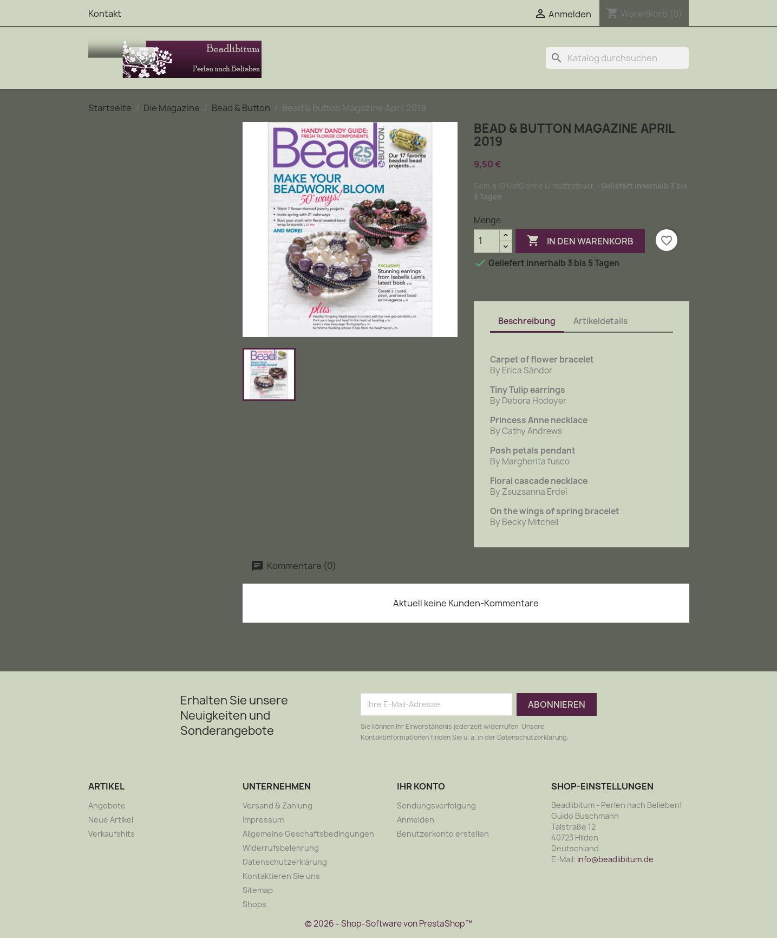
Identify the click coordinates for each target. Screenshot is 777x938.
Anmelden (415, 819)
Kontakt (104, 14)
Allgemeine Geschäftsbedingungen (308, 834)
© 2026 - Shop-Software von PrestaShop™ (389, 923)
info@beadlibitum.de (615, 859)
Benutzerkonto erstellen (443, 834)
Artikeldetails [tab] (600, 321)
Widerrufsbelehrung (281, 848)
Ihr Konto (421, 786)
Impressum (263, 819)
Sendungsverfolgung (436, 805)
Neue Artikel (110, 819)
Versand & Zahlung (277, 805)
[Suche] (617, 58)
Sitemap (258, 890)
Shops (254, 904)
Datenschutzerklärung (285, 862)
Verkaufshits (111, 834)
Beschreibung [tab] (527, 321)
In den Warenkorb (580, 241)
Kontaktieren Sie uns (281, 876)
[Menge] (487, 241)
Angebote (107, 805)
